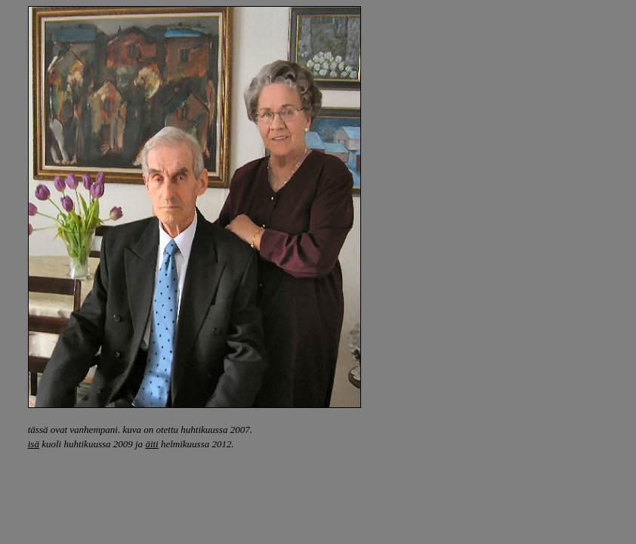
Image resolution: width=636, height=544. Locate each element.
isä (33, 444)
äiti (151, 444)
